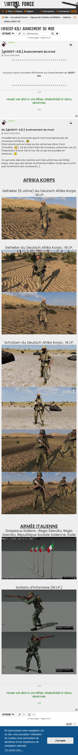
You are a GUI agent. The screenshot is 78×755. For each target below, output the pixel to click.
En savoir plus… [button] (14, 750)
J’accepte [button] (60, 740)
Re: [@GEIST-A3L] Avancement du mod (28, 130)
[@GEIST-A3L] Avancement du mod (27, 28)
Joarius (11, 42)
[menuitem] (8, 11)
